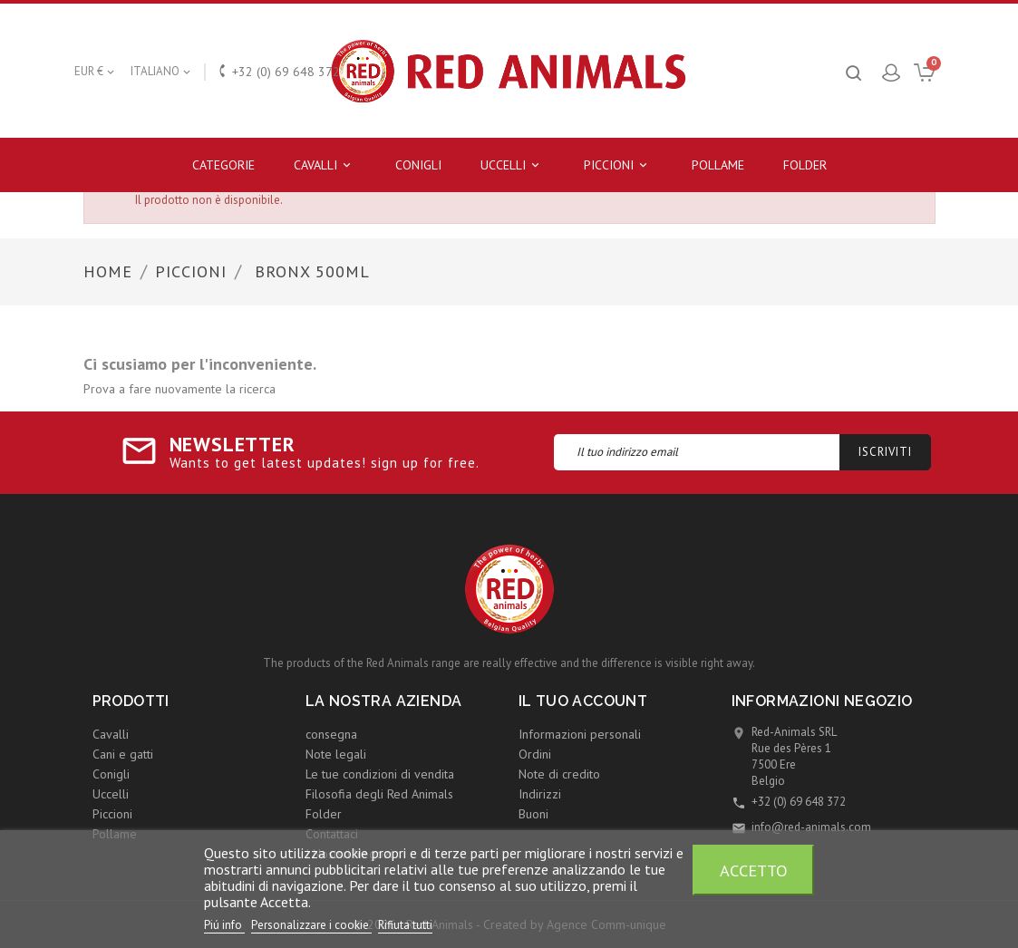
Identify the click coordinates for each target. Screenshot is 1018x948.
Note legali (335, 754)
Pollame (718, 165)
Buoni (533, 814)
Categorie (223, 165)
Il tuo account (583, 701)
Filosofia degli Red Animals (379, 794)
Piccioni (618, 165)
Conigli (418, 165)
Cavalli (325, 165)
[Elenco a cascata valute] (95, 71)
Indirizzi (540, 794)
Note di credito (559, 774)
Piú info (224, 925)
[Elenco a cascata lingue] (162, 71)
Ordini (535, 754)
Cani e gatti (122, 754)
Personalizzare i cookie (311, 925)
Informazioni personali (580, 734)
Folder (805, 165)
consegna (331, 734)
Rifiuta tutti (405, 925)
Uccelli (512, 165)
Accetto (754, 870)
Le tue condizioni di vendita (379, 774)
